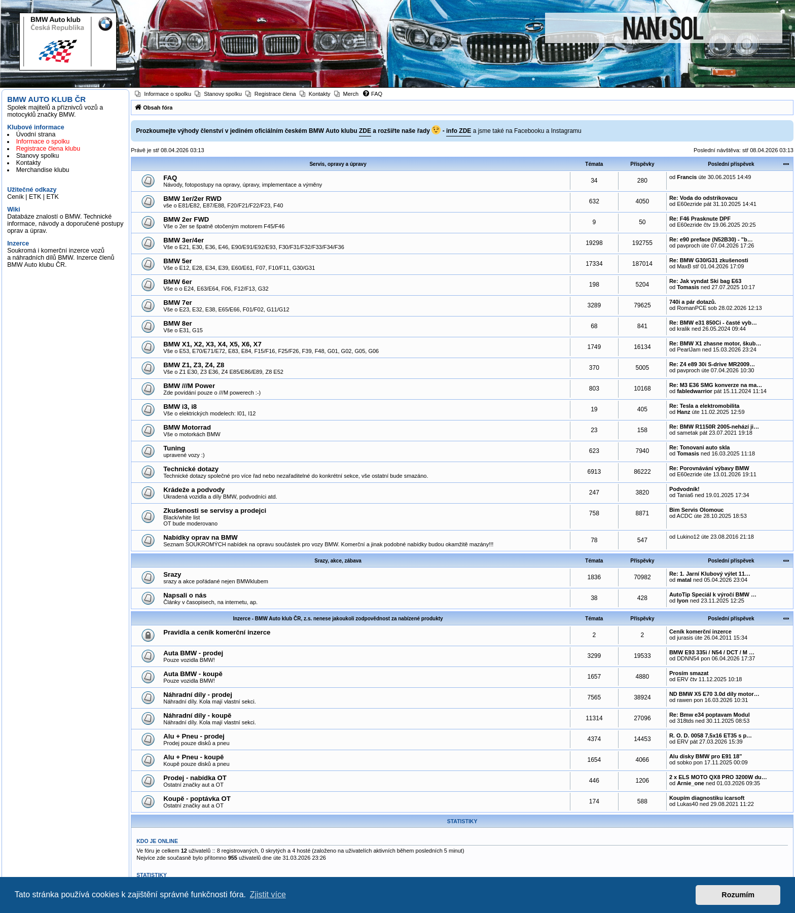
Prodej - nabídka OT (195, 778)
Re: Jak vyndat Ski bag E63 (705, 281)
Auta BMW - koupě (192, 674)
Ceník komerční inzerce (700, 631)
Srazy (172, 574)
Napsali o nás (184, 595)
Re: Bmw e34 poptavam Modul (709, 715)
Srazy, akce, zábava (338, 561)
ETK (35, 196)
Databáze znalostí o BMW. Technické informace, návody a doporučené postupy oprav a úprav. (65, 223)
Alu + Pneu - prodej (194, 736)
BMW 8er (177, 323)
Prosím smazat (689, 673)
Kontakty (28, 162)
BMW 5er (177, 261)
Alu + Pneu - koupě (193, 757)
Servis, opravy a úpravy (337, 164)
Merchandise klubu (42, 169)
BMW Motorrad (187, 427)
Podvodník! (684, 489)
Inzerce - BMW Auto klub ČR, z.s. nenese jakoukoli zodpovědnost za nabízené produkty (338, 618)
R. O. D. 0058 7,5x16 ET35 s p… (710, 735)
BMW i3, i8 (180, 406)
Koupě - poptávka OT (197, 798)
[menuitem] (163, 94)
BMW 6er (177, 282)
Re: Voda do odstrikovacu (703, 198)
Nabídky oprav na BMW (200, 537)
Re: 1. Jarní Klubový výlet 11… (709, 574)
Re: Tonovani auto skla (699, 447)
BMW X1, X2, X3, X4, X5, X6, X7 (212, 344)
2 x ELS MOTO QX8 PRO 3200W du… (718, 777)
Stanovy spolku (37, 155)
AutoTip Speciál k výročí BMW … (712, 594)
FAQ (170, 178)
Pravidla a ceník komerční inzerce (216, 632)
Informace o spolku (43, 141)
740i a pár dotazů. (692, 302)
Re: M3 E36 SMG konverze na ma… (715, 385)
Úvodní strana (36, 134)
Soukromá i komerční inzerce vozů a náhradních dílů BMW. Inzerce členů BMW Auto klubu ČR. (60, 257)
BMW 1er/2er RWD (192, 198)
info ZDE (458, 130)
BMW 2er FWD (186, 219)
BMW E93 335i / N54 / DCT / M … (711, 652)
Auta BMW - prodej (193, 653)
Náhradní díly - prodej (197, 694)
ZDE (365, 130)
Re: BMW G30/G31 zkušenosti (708, 260)
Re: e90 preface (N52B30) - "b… (711, 239)
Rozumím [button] (737, 895)
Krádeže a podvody (194, 490)
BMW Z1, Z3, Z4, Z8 (193, 365)
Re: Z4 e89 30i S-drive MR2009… (712, 364)
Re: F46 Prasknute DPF (700, 219)
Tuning (174, 448)
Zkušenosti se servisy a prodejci (214, 510)
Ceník (15, 196)
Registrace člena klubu (48, 148)
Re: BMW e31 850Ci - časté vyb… (713, 323)
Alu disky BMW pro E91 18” (705, 756)
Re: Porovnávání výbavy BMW (709, 468)
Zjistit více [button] (268, 894)
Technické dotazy (191, 469)
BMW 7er (177, 302)
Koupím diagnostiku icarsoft (707, 798)
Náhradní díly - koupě (197, 715)
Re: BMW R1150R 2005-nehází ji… (714, 427)
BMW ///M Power (189, 386)
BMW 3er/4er (183, 240)
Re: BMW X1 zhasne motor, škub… (715, 343)
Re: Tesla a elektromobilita (704, 406)
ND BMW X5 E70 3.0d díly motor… (714, 694)
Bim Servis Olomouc (696, 510)
